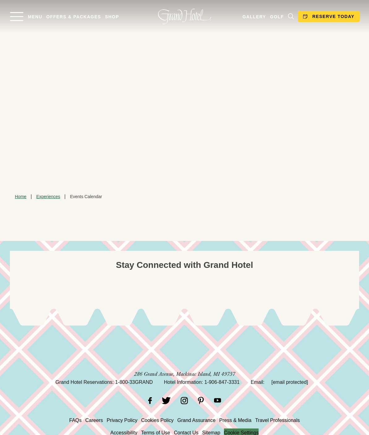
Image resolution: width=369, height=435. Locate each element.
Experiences (48, 196)
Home (20, 196)
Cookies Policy (157, 420)
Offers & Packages (73, 16)
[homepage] (184, 16)
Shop (112, 16)
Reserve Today (328, 16)
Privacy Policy (122, 420)
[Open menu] (25, 16)
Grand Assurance (196, 420)
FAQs (75, 420)
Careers (94, 420)
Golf (277, 16)
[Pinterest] (201, 400)
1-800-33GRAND (134, 382)
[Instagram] (184, 400)
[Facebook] (150, 400)
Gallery (254, 16)
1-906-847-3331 (222, 382)
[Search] (291, 16)
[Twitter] (166, 400)
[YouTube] (217, 400)
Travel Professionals (277, 420)
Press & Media (235, 420)
